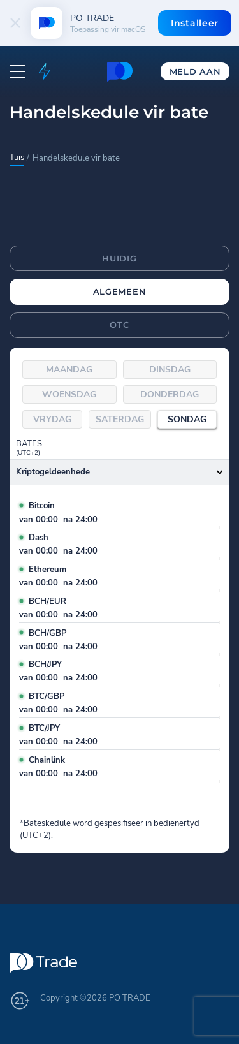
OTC (119, 325)
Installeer (195, 23)
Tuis (17, 157)
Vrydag (52, 419)
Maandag (69, 370)
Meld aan (195, 71)
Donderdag (169, 394)
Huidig (119, 258)
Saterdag (120, 419)
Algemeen (120, 291)
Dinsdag (170, 370)
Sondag (187, 419)
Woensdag (69, 394)
